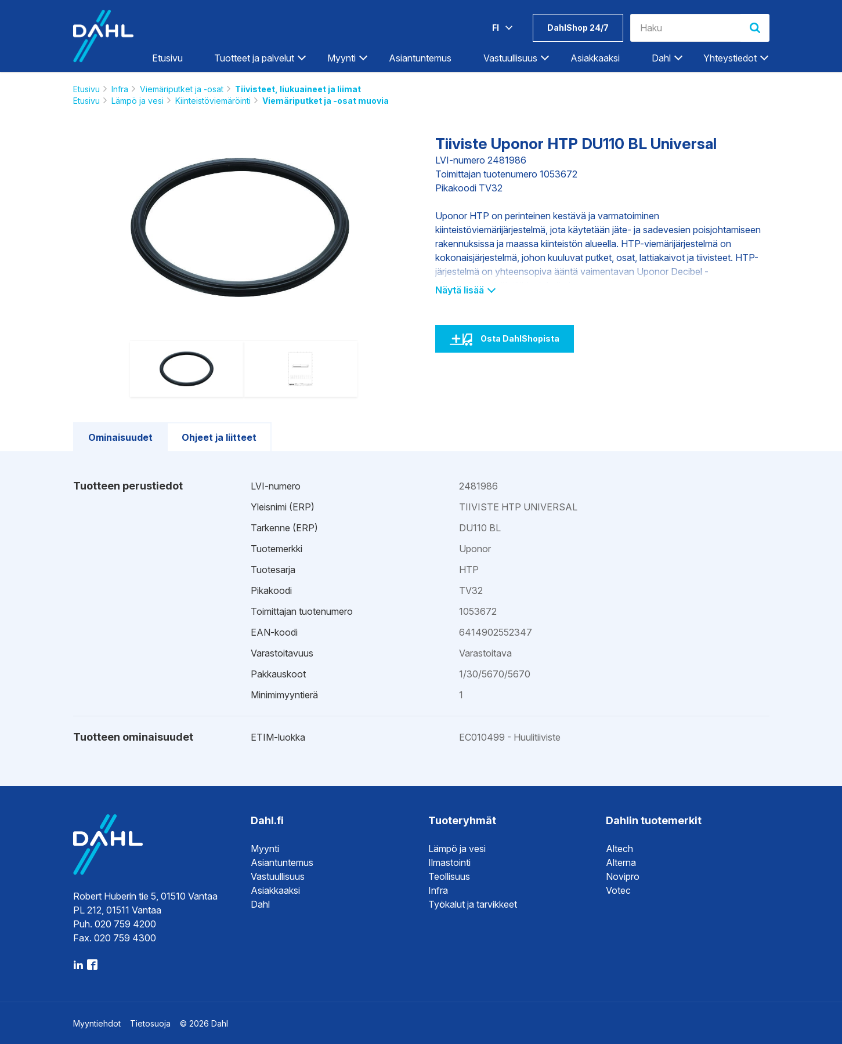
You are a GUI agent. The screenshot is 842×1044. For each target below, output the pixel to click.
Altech (619, 848)
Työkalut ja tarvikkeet (472, 904)
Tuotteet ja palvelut (254, 58)
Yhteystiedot (730, 58)
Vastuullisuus (510, 58)
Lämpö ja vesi (137, 101)
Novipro (622, 876)
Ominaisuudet (120, 437)
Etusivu (167, 58)
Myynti (341, 58)
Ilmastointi (449, 862)
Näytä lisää (465, 290)
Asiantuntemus (420, 58)
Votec (618, 890)
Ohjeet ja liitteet (219, 437)
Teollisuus (449, 876)
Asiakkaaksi (595, 58)
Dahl (661, 58)
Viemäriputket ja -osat (181, 89)
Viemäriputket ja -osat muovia (325, 101)
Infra (119, 89)
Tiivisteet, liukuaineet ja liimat (298, 89)
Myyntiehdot (97, 1023)
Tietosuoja (150, 1023)
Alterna (621, 862)
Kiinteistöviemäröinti (213, 101)
